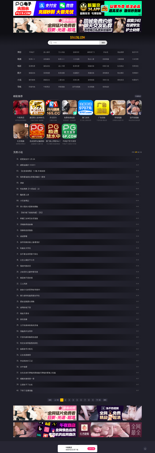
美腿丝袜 (91, 73)
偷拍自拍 (46, 66)
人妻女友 (61, 80)
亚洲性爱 (32, 66)
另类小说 (106, 80)
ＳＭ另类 (135, 59)
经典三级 (106, 66)
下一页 (98, 400)
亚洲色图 (46, 73)
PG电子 (31, 52)
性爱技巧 (135, 80)
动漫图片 (76, 73)
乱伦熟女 (120, 66)
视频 (19, 59)
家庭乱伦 (46, 80)
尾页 (105, 400)
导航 (19, 86)
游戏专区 (76, 52)
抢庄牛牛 (135, 52)
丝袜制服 (106, 59)
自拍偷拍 (46, 59)
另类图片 (135, 73)
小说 (19, 79)
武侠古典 (76, 80)
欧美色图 (61, 73)
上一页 (56, 400)
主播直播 (120, 59)
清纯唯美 (106, 73)
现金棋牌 (120, 52)
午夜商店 (46, 87)
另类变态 (135, 66)
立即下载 (91, 449)
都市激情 (32, 80)
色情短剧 (106, 87)
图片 (19, 73)
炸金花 (105, 52)
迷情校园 (91, 80)
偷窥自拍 (32, 73)
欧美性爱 (76, 66)
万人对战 (61, 52)
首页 (50, 400)
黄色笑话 (120, 80)
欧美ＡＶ (61, 59)
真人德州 (46, 52)
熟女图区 (120, 73)
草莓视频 (61, 87)
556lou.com (77, 38)
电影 (19, 66)
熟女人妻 (91, 59)
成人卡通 (61, 66)
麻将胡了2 (91, 52)
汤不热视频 (76, 87)
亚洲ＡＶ (32, 59)
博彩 (19, 52)
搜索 (103, 43)
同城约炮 (32, 87)
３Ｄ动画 (76, 59)
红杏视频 (91, 87)
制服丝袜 (91, 66)
